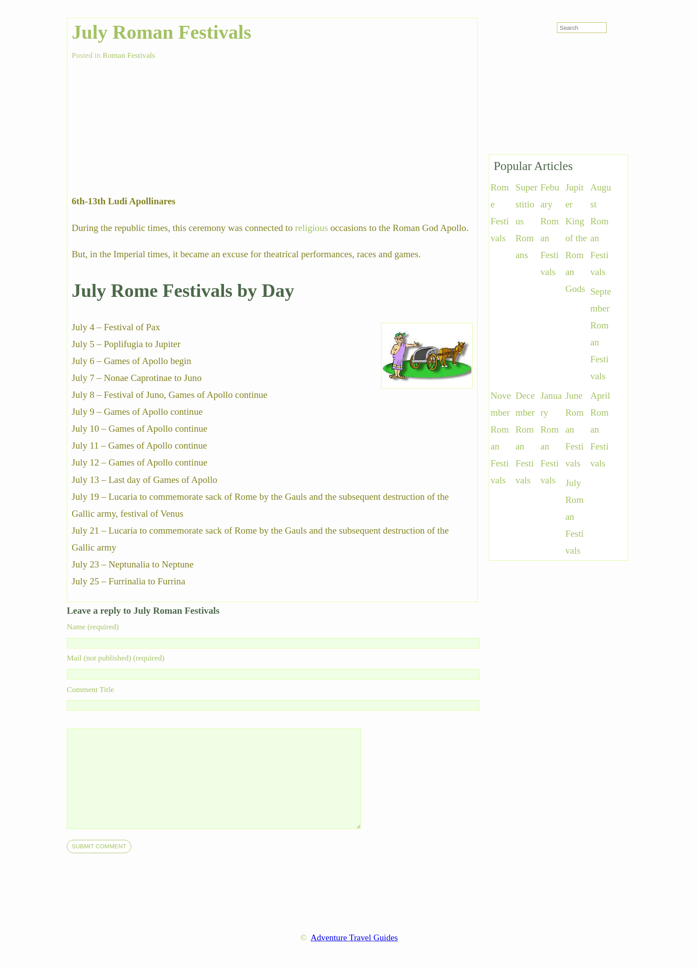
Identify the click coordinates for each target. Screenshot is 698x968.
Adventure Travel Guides (354, 937)
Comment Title (90, 689)
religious (311, 228)
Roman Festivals (128, 55)
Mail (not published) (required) (115, 657)
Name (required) (93, 626)
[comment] (232, 779)
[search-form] (582, 27)
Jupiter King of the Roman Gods (576, 238)
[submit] (99, 846)
